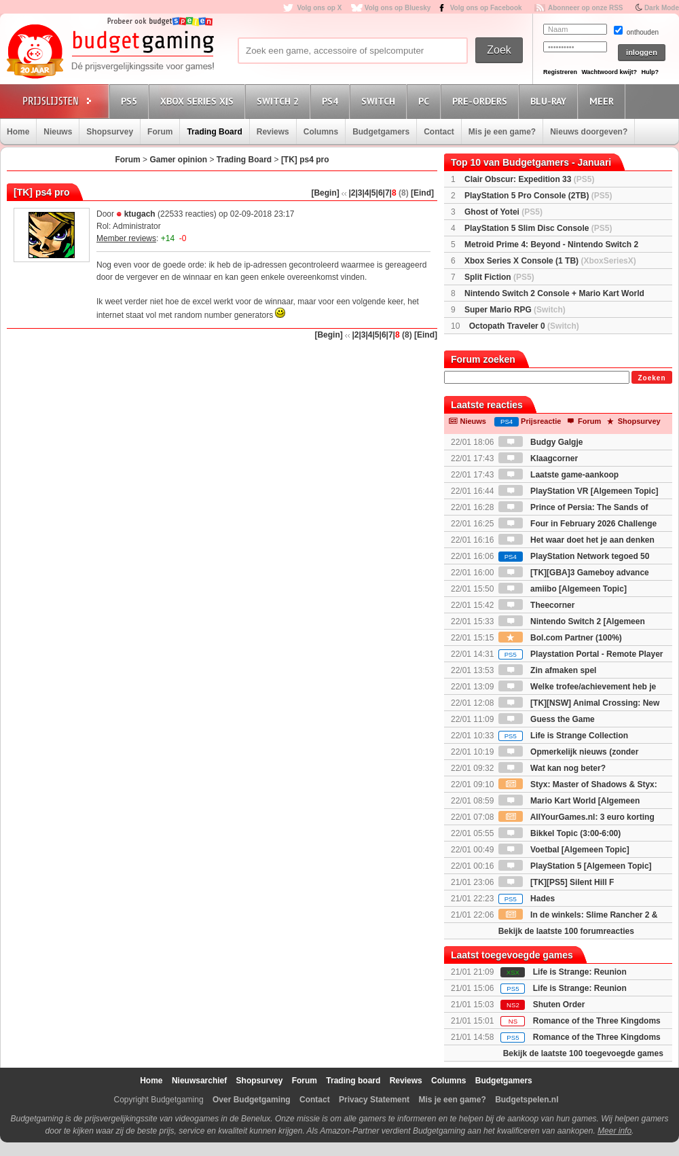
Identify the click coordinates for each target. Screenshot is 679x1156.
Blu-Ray (550, 100)
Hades (526, 898)
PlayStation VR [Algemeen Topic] (578, 491)
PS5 (131, 100)
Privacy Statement (374, 1099)
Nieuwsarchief (199, 1080)
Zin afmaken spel (547, 670)
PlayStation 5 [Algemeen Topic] (575, 866)
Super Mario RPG (515, 309)
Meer (603, 100)
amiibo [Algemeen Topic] (562, 589)
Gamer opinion (178, 159)
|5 (372, 193)
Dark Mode (661, 8)
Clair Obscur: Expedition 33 (529, 179)
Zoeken (651, 378)
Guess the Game (546, 719)
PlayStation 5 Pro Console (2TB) (538, 195)
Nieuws (57, 132)
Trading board (353, 1080)
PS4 (332, 100)
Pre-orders (481, 100)
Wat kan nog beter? (552, 768)
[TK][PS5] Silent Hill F (556, 882)
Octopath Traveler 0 (524, 326)
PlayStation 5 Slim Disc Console (538, 228)
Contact (439, 132)
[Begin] (325, 193)
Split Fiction (499, 277)
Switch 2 (280, 100)
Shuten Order (559, 1004)
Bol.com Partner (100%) (560, 638)
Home (18, 132)
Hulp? (650, 72)
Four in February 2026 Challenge (577, 523)
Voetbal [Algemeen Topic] (563, 849)
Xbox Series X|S (199, 100)
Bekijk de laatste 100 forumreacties (566, 931)
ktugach (139, 214)
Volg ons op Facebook (486, 8)
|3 (358, 193)
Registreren (560, 72)
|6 (379, 193)
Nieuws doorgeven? (588, 132)
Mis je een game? (502, 132)
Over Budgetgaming (252, 1099)
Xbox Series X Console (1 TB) (550, 261)
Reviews (273, 132)
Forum (159, 132)
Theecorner (536, 605)
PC (425, 100)
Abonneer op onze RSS (585, 8)
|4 (365, 193)
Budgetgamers (380, 132)
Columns (321, 132)
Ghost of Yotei (503, 212)
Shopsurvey (109, 132)
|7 (386, 193)
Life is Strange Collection (563, 735)
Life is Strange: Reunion (580, 972)
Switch (380, 100)
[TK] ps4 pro (305, 159)
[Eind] (422, 193)
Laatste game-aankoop (558, 475)
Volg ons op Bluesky (398, 8)
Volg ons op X (319, 8)
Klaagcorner (538, 458)
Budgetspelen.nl (526, 1099)
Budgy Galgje (540, 442)
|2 (351, 193)
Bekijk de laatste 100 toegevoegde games (583, 1053)
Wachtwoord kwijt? (609, 72)
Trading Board (214, 132)
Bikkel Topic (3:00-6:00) (559, 833)
